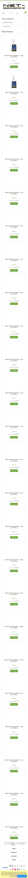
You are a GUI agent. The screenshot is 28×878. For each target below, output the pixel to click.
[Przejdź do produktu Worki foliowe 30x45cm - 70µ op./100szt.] (14, 517)
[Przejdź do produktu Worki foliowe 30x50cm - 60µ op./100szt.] (14, 818)
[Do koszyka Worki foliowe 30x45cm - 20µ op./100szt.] (14, 370)
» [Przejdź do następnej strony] (15, 844)
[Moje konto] (17, 13)
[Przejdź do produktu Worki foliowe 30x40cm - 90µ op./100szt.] (14, 317)
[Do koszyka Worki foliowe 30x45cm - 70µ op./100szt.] (14, 537)
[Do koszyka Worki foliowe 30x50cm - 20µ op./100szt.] (14, 704)
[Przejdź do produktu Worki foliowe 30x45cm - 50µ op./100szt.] (14, 450)
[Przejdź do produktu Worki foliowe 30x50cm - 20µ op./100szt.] (14, 684)
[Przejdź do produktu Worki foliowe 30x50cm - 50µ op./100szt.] (14, 784)
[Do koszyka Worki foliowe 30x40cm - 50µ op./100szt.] (14, 203)
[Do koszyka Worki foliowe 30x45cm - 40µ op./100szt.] (14, 437)
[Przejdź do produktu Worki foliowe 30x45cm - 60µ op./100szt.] (14, 484)
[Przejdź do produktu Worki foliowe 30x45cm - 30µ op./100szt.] (14, 384)
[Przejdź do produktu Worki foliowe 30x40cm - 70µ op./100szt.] (14, 250)
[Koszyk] (24, 13)
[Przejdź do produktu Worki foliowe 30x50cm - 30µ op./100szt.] (14, 717)
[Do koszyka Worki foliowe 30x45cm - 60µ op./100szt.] (14, 504)
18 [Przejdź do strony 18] (22, 843)
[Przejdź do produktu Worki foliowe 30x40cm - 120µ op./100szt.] (14, 45)
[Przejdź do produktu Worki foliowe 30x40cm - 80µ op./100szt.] (14, 283)
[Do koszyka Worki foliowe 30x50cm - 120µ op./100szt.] (14, 671)
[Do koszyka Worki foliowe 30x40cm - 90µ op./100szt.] (14, 337)
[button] (3, 13)
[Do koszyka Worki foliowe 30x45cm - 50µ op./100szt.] (14, 470)
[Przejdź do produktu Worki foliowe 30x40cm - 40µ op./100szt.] (14, 150)
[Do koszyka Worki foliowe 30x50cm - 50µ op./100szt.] (14, 804)
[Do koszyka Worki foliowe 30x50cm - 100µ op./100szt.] (14, 637)
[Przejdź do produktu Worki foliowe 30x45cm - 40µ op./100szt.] (14, 417)
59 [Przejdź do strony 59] (13, 844)
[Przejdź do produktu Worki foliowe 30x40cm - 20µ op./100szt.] (14, 82)
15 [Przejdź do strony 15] (13, 843)
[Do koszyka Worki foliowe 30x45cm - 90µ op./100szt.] (14, 604)
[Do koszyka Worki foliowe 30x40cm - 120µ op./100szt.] (14, 67)
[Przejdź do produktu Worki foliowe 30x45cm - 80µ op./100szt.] (14, 550)
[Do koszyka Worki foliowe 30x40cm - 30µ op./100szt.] (14, 137)
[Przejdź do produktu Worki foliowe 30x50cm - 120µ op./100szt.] (14, 651)
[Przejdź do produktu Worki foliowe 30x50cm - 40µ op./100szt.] (14, 751)
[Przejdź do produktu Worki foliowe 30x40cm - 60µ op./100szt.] (14, 217)
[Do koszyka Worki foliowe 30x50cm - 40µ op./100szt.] (14, 771)
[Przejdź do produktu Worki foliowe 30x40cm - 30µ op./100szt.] (14, 116)
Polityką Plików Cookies (10, 873)
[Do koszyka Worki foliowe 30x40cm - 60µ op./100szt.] (14, 237)
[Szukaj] (10, 13)
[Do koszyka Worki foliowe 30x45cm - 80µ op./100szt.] (14, 571)
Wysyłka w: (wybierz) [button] (7, 22)
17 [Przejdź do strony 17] (19, 843)
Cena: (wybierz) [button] (6, 26)
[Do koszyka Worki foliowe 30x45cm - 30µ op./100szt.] (14, 404)
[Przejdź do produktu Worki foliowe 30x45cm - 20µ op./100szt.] (14, 350)
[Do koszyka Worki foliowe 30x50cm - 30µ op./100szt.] (14, 738)
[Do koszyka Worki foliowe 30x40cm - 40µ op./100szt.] (14, 170)
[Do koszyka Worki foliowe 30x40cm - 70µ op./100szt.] (14, 270)
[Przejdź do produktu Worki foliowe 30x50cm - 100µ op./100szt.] (14, 617)
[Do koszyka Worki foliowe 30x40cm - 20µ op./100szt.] (14, 103)
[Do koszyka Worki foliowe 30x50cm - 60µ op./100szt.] (14, 838)
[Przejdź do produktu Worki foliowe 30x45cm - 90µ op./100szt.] (14, 584)
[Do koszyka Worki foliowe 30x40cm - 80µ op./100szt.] (14, 304)
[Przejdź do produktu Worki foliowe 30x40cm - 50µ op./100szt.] (14, 183)
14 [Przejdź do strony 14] (10, 843)
